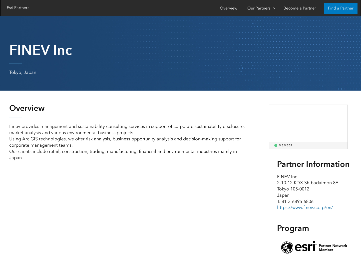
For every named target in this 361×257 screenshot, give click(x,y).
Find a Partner (341, 8)
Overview (228, 8)
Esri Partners (18, 7)
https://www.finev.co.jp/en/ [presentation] (305, 207)
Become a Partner (300, 8)
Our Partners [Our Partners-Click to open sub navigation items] (259, 8)
